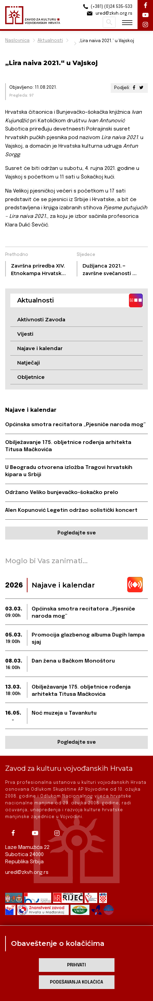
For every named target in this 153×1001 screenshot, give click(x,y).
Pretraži (109, 22)
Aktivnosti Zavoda (41, 319)
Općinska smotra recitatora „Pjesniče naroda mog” (75, 425)
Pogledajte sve (76, 533)
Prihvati (76, 965)
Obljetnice (31, 377)
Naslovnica (17, 40)
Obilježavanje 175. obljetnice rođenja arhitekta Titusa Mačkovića (68, 446)
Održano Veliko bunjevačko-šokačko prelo (61, 492)
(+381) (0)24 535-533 (106, 6)
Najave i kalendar (40, 348)
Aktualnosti (50, 40)
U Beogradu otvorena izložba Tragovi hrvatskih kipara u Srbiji (68, 471)
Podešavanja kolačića (76, 982)
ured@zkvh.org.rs (26, 872)
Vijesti (25, 334)
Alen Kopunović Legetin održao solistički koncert (71, 510)
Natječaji (28, 362)
